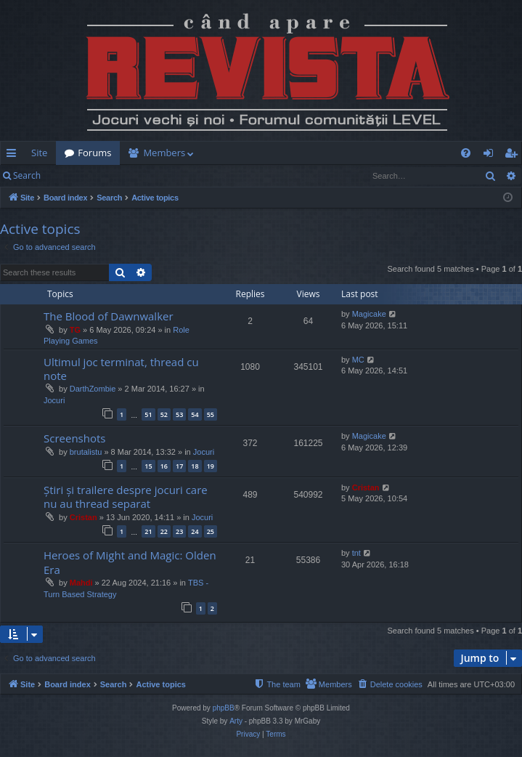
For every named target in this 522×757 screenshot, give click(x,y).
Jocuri (54, 400)
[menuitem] (348, 153)
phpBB (224, 708)
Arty (235, 721)
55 (210, 414)
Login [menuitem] (491, 155)
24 (194, 531)
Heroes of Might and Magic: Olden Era (130, 562)
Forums (94, 152)
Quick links (14, 155)
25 (210, 531)
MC (358, 359)
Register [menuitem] (514, 155)
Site (39, 152)
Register (121, 175)
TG (75, 329)
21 (148, 531)
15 (148, 466)
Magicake (369, 313)
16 (164, 466)
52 (164, 414)
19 (210, 466)
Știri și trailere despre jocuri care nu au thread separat (126, 496)
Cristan (83, 517)
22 (164, 531)
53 (179, 414)
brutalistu (86, 452)
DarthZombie (93, 388)
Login (72, 175)
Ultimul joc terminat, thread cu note (121, 369)
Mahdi (81, 582)
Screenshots (74, 438)
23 (179, 531)
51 (148, 414)
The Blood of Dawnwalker (109, 316)
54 (194, 414)
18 (194, 466)
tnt (356, 552)
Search (27, 175)
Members (164, 152)
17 (179, 466)
